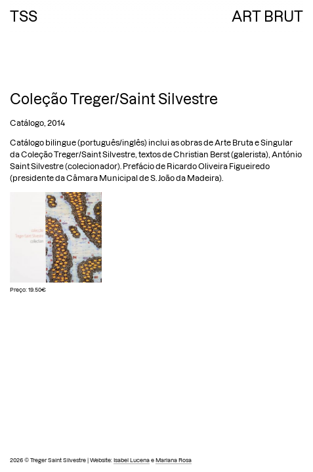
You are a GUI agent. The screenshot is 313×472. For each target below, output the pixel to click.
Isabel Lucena (132, 460)
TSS (23, 16)
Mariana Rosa (174, 460)
